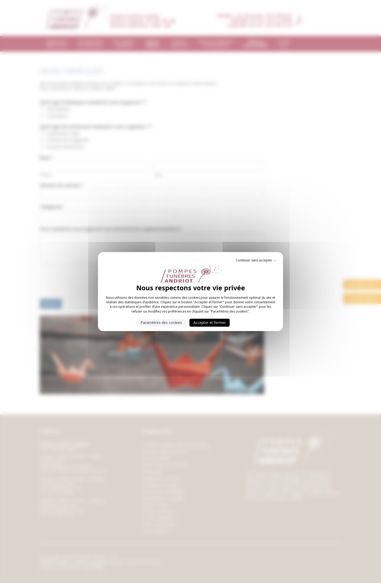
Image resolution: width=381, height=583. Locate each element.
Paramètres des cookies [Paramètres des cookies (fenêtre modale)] (161, 322)
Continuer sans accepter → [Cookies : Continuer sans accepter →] (256, 260)
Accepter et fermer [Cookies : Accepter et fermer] (209, 322)
